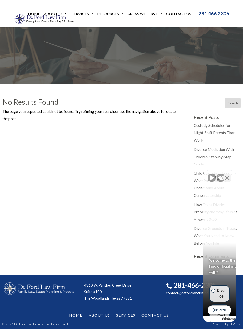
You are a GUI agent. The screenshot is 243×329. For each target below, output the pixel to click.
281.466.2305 (213, 13)
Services (80, 14)
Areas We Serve (142, 14)
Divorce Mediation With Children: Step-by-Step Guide (214, 156)
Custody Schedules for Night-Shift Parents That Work (214, 132)
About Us (53, 14)
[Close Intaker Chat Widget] (227, 175)
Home (34, 14)
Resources (108, 14)
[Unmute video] (158, 175)
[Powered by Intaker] (202, 318)
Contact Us (178, 14)
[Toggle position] (217, 175)
